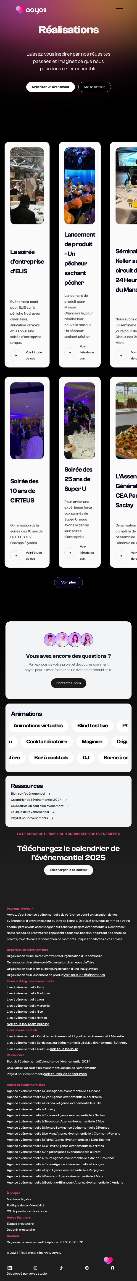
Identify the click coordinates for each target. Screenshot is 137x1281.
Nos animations (94, 87)
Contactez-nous (68, 683)
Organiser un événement (50, 87)
